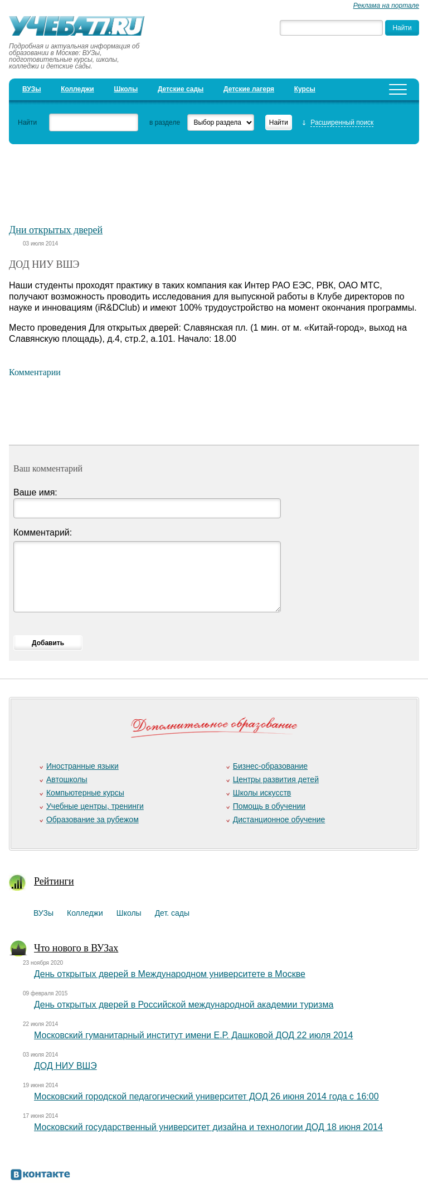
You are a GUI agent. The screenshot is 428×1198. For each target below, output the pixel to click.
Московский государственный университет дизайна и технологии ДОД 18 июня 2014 (208, 1127)
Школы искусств (262, 792)
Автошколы (66, 779)
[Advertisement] (214, 179)
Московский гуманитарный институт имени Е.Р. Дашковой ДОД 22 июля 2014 (193, 1035)
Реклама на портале (386, 5)
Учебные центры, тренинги (95, 806)
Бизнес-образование (270, 766)
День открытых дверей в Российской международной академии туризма (183, 1004)
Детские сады (180, 89)
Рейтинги (54, 881)
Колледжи (77, 89)
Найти (27, 122)
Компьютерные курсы (85, 792)
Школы (126, 89)
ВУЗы (31, 89)
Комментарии (35, 372)
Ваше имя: (35, 492)
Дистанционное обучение (279, 819)
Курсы (304, 89)
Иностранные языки (82, 766)
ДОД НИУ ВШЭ (65, 1066)
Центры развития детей (276, 779)
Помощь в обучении (269, 806)
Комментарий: (42, 532)
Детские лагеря (248, 89)
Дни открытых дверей (56, 229)
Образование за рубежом (92, 819)
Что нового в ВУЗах (76, 948)
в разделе (164, 122)
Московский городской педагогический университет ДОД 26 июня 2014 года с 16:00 (206, 1096)
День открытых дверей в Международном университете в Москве (169, 974)
